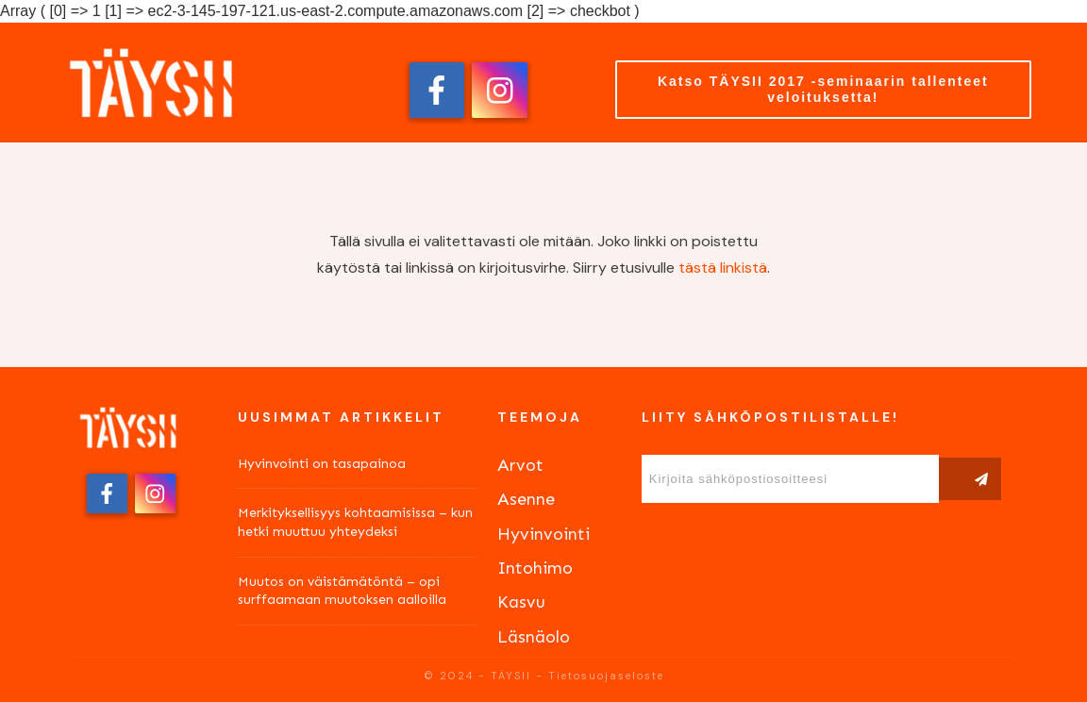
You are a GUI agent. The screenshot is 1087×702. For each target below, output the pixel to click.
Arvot (520, 465)
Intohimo (535, 568)
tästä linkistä (722, 267)
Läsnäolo (533, 637)
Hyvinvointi (543, 534)
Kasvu (521, 602)
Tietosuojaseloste (606, 675)
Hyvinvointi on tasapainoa (322, 464)
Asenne (526, 499)
